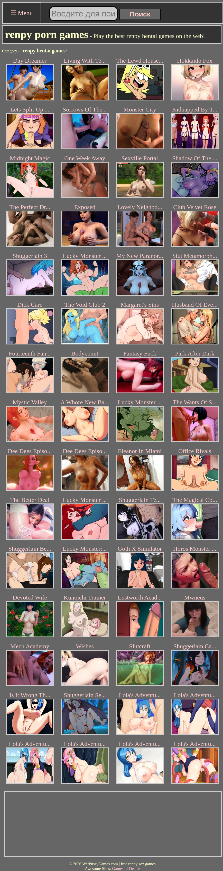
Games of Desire (126, 868)
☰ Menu (22, 13)
